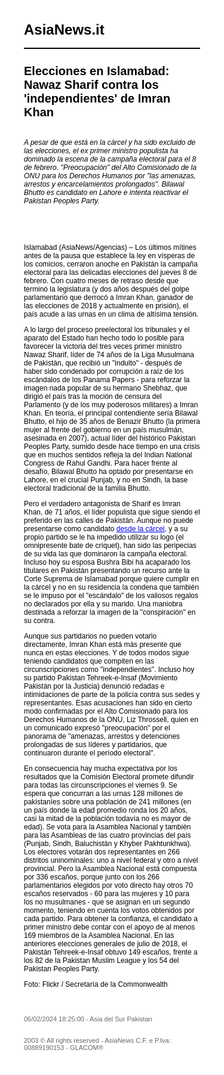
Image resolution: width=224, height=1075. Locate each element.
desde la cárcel (140, 529)
